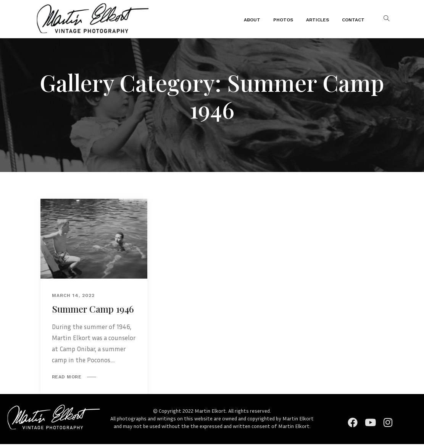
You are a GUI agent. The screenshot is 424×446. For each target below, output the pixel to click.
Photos (283, 20)
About (252, 20)
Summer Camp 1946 (93, 309)
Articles (317, 20)
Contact (353, 20)
